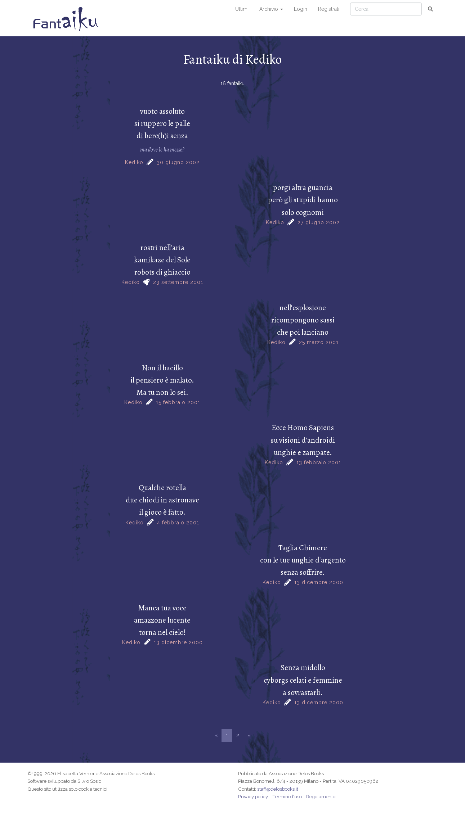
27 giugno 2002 (319, 222)
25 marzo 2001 (319, 342)
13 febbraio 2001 (318, 462)
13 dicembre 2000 (318, 582)
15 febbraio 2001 (178, 402)
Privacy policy (253, 796)
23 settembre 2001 (178, 282)
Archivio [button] (271, 9)
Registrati (328, 9)
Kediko (134, 162)
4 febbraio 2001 (178, 522)
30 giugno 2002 (178, 162)
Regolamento (320, 796)
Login (300, 9)
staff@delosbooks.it (277, 789)
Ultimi (242, 9)
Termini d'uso (287, 796)
